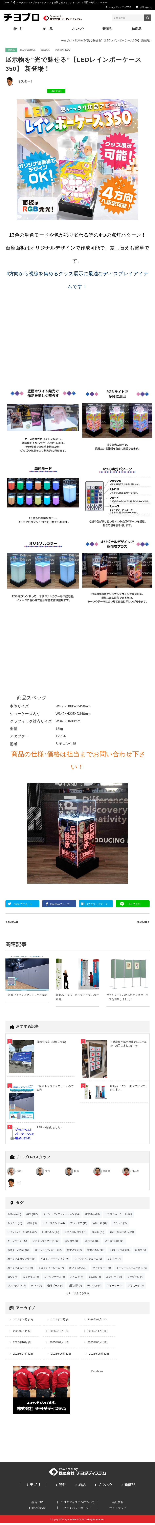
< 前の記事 (12, 922)
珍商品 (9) (140, 1251)
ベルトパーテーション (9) (55, 1259)
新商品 (106, 29)
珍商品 (135, 29)
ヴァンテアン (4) (16, 1286)
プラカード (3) (136, 1286)
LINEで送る (56, 92)
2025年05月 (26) (101, 1355)
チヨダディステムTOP (120, 7)
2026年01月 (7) (22, 1332)
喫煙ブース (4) (55, 1286)
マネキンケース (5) (54, 1277)
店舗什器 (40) (100, 1224)
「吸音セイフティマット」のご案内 (26, 995)
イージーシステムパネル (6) (131, 1268)
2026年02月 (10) (100, 1320)
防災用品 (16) (72, 1242)
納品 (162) (32, 1215)
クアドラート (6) (102, 1268)
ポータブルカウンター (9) (21, 1259)
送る (135, 905)
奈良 (47, 1172)
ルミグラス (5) (31, 1277)
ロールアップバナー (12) (48, 1251)
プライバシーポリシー (77, 1509)
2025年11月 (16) (100, 1332)
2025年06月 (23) (62, 1355)
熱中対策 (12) (74, 1251)
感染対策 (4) (75, 1286)
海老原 (106, 1172)
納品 (82, 1487)
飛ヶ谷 (135, 1172)
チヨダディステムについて (77, 1503)
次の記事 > (143, 922)
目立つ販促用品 (28, 50)
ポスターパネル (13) (18, 1251)
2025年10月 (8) (22, 1344)
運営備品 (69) (92, 1215)
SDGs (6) (12, 1277)
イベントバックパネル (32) (22, 1233)
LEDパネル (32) (50, 1233)
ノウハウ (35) (120, 1224)
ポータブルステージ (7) (20, 1268)
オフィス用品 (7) (78, 1268)
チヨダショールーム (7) (51, 1268)
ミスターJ (25, 82)
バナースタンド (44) (54, 1224)
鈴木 (19, 1172)
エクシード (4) (114, 1277)
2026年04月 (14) (23, 1320)
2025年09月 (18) (60, 1344)
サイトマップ (117, 1509)
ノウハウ (77, 29)
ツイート (24, 905)
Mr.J (19, 1183)
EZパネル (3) (94, 1286)
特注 (62, 1487)
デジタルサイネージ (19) (45, 1242)
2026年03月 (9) (61, 1320)
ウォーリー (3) (115, 1286)
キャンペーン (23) (17, 1242)
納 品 (48, 29)
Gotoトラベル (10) (120, 1251)
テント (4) (36, 1286)
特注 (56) (32, 1224)
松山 (76, 1172)
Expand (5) (95, 1277)
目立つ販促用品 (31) (75, 1233)
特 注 (20, 29)
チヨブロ (66, 41)
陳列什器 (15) (92, 1242)
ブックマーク (97, 905)
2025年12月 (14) (60, 1332)
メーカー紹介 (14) (114, 1242)
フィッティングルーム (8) (88, 1259)
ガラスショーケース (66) (118, 1215)
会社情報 (118, 1503)
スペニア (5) (77, 1277)
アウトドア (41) (78, 1224)
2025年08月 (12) (100, 1344)
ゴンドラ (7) (114, 1259)
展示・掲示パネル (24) (122, 1233)
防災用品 (45, 50)
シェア (60, 905)
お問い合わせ (146, 7)
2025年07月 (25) (23, 1355)
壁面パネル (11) (95, 1251)
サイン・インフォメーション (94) (61, 1215)
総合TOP (37, 1503)
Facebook (97, 1373)
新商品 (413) (14, 1215)
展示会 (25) (98, 1233)
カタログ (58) (14, 1224)
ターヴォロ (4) (135, 1277)
